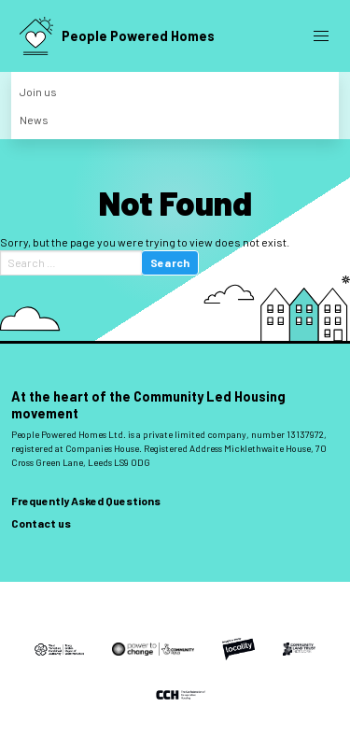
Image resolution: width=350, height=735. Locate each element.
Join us (38, 91)
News (34, 119)
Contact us (41, 523)
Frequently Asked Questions (86, 500)
